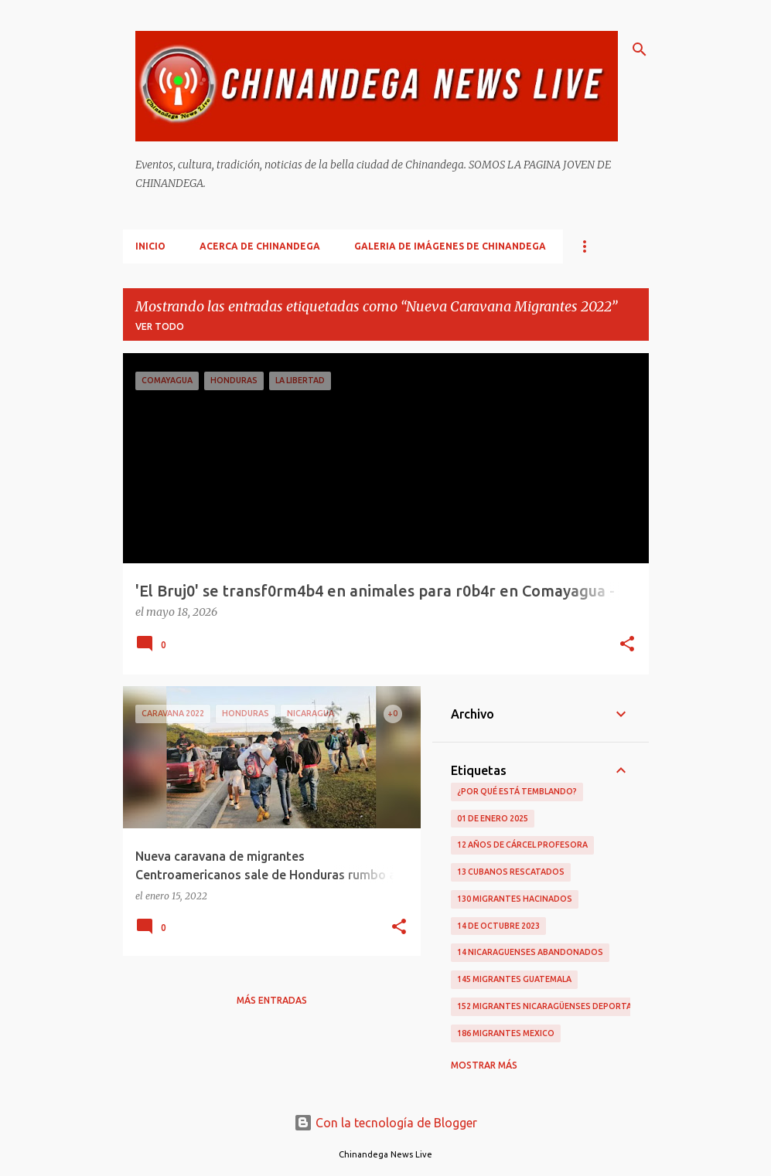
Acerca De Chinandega (260, 246)
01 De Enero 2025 (492, 818)
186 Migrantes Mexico (505, 1033)
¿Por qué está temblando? (517, 791)
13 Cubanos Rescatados (511, 871)
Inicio (150, 246)
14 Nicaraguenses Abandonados (530, 952)
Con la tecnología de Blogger (385, 1123)
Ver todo (159, 326)
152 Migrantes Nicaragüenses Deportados (553, 1006)
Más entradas (272, 1000)
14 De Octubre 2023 (498, 925)
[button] (627, 645)
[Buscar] (639, 49)
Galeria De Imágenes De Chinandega (450, 246)
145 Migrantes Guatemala (514, 979)
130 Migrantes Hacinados (514, 898)
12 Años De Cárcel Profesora (522, 844)
